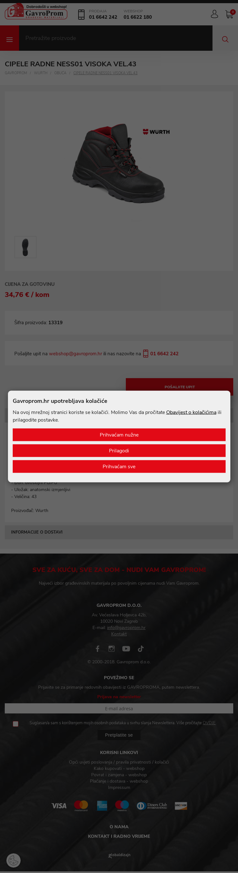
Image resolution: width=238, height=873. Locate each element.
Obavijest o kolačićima (191, 412)
